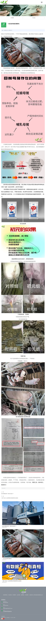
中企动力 (12, 617)
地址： (4, 610)
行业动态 (33, 17)
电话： (4, 604)
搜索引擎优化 (3, 617)
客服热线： (5, 601)
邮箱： (4, 607)
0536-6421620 (5, 605)
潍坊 (14, 617)
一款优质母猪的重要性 (7, 558)
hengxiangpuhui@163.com (7, 608)
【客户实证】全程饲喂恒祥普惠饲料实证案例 (11, 581)
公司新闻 (12, 17)
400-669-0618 (5, 602)
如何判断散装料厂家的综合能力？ (7, 493)
